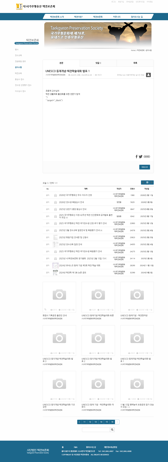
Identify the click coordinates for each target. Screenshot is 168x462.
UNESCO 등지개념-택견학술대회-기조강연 (59, 405)
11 (84, 422)
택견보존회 (98, 17)
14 (101, 422)
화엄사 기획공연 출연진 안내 (55, 315)
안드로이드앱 (140, 2)
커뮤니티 (116, 17)
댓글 (98, 63)
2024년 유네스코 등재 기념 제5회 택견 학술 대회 (79, 265)
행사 (16, 49)
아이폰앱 (149, 2)
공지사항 (18, 67)
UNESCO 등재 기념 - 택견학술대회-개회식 (98, 405)
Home (133, 50)
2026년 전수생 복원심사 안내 (71, 202)
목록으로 (145, 167)
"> (47, 97)
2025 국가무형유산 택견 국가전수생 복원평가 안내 (80, 251)
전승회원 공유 (20, 61)
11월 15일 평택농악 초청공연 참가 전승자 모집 (137, 405)
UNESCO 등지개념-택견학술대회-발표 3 (58, 360)
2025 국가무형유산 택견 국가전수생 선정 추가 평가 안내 (82, 223)
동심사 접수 (19, 79)
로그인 (113, 2)
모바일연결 (129, 2)
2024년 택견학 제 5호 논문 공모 (72, 272)
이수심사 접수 (20, 91)
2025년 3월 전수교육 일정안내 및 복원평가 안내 (79, 230)
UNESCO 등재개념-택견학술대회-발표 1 (135, 360)
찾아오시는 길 (137, 17)
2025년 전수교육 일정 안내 (71, 244)
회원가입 (121, 2)
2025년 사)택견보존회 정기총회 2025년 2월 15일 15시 (82, 258)
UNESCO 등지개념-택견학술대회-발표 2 (97, 360)
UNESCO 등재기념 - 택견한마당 (133, 315)
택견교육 (18, 73)
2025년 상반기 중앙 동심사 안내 (72, 209)
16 (112, 422)
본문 (61, 63)
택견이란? (78, 17)
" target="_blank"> (98, 123)
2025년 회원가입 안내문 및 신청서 (73, 237)
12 (90, 422)
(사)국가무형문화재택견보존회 (55, 75)
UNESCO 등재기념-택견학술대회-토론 (98, 315)
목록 (135, 63)
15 (107, 422)
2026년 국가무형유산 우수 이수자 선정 (75, 195)
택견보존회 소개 (57, 17)
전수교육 (18, 55)
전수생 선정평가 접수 (23, 85)
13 (96, 422)
